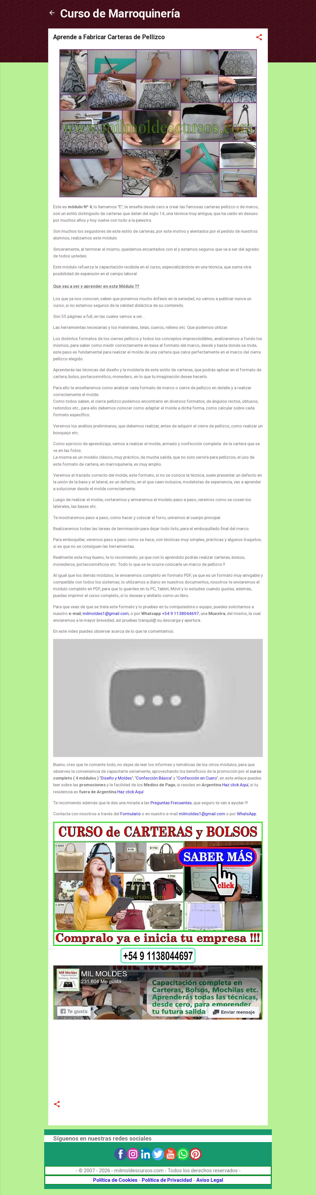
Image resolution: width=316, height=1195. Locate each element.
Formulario (130, 813)
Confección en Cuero (197, 778)
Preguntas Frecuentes (171, 802)
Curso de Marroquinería (120, 13)
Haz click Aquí (235, 784)
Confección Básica (153, 778)
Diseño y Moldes (116, 778)
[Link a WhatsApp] (158, 961)
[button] (259, 37)
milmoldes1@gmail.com (106, 613)
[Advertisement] (158, 1057)
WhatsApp (246, 813)
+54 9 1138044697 (180, 613)
